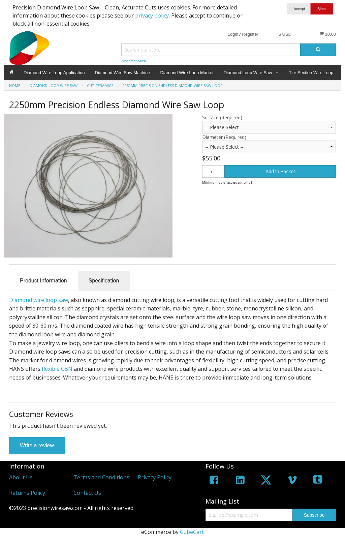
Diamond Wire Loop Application (54, 72)
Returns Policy (27, 492)
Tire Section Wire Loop (311, 72)
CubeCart (192, 532)
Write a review (37, 445)
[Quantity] (213, 171)
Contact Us (87, 492)
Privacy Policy (154, 477)
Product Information (43, 280)
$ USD (285, 34)
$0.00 (327, 34)
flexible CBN (57, 368)
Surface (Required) (222, 117)
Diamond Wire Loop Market (186, 72)
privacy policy (152, 15)
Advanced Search (133, 61)
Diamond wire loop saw (38, 300)
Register (250, 34)
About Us (21, 477)
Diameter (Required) (224, 137)
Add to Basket (280, 171)
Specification (104, 280)
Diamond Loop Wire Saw (248, 72)
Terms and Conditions (101, 477)
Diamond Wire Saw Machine (122, 72)
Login (232, 34)
